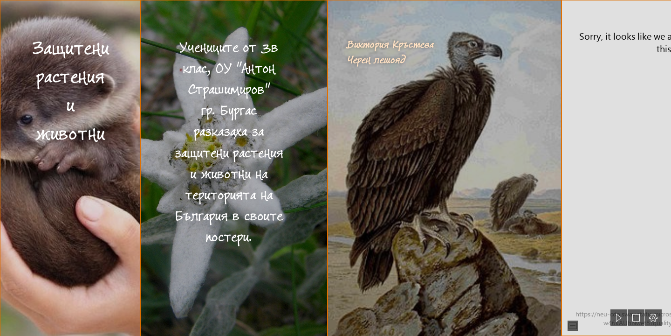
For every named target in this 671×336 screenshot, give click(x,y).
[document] (335, 168)
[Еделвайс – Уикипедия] (233, 168)
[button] (573, 326)
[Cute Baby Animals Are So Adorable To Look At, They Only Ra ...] (70, 168)
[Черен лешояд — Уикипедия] (444, 168)
